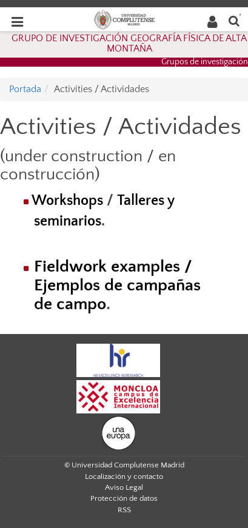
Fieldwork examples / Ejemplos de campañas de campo (117, 285)
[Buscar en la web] (234, 20)
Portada (25, 89)
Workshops (67, 201)
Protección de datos (124, 498)
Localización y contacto (124, 476)
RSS (124, 510)
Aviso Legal (124, 487)
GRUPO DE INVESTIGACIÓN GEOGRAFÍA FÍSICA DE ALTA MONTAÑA (129, 44)
